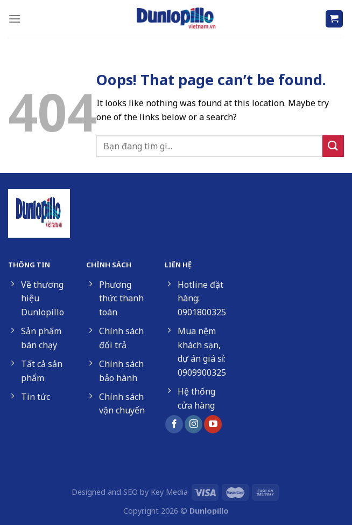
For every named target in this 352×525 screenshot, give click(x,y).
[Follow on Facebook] (174, 424)
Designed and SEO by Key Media (130, 492)
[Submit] (333, 145)
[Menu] (14, 18)
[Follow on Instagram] (193, 424)
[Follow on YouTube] (213, 424)
